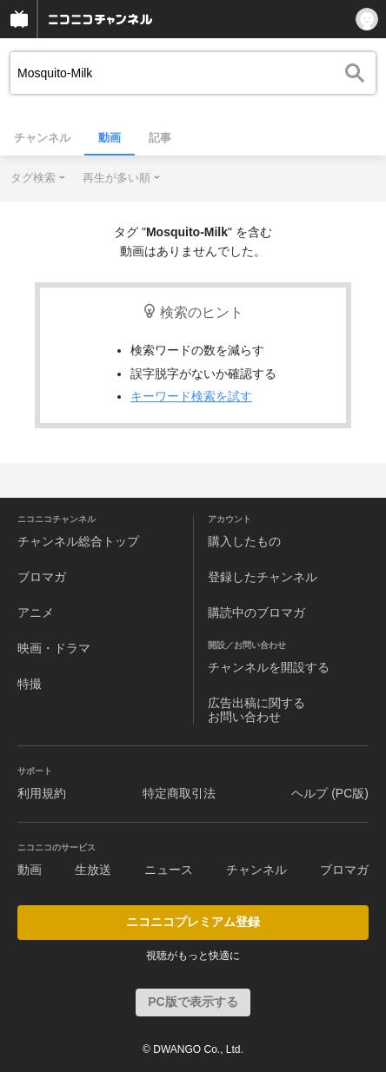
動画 (109, 137)
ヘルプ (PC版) (330, 793)
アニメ (35, 612)
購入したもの (244, 541)
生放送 (93, 870)
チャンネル (42, 137)
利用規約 (41, 793)
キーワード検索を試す (191, 396)
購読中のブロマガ (256, 612)
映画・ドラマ (53, 648)
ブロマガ (41, 577)
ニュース (168, 870)
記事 (160, 137)
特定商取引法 (179, 793)
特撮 (29, 684)
